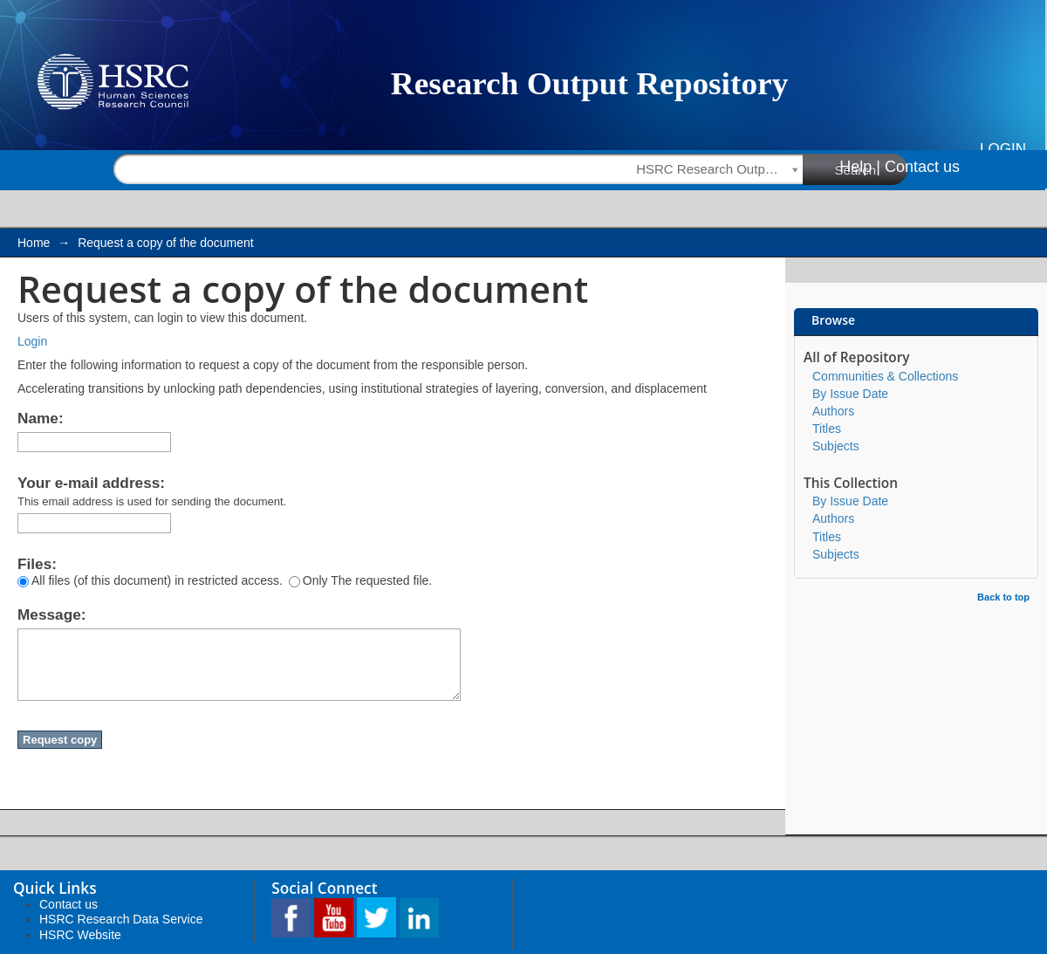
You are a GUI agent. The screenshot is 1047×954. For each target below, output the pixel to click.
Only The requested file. (360, 580)
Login (1003, 149)
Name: (40, 418)
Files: (37, 564)
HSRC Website (80, 935)
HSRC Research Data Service (121, 919)
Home (33, 243)
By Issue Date (850, 394)
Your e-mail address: (91, 482)
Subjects (835, 446)
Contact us (922, 166)
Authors (833, 411)
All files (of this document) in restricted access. (150, 580)
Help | (859, 166)
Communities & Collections (885, 376)
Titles (826, 429)
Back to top (1003, 597)
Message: (51, 614)
